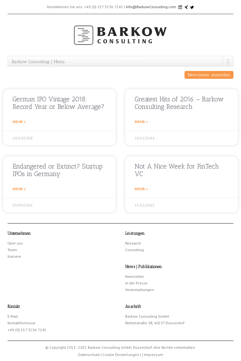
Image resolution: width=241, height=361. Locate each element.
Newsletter (134, 276)
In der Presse (136, 283)
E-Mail (13, 316)
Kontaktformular (21, 323)
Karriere (14, 256)
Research (133, 243)
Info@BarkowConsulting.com (151, 6)
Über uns (15, 243)
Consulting (134, 249)
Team (12, 249)
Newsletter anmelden (209, 75)
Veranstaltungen (139, 289)
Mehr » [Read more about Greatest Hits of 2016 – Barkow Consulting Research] (141, 121)
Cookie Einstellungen (121, 354)
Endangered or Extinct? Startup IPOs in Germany (58, 170)
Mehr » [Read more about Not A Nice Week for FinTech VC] (141, 188)
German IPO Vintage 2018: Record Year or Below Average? (58, 102)
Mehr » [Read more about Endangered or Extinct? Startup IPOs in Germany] (19, 188)
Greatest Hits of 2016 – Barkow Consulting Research (179, 102)
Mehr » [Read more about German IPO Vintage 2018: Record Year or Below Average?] (19, 121)
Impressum (153, 354)
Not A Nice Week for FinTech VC (177, 170)
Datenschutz (89, 354)
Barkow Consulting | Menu (38, 61)
